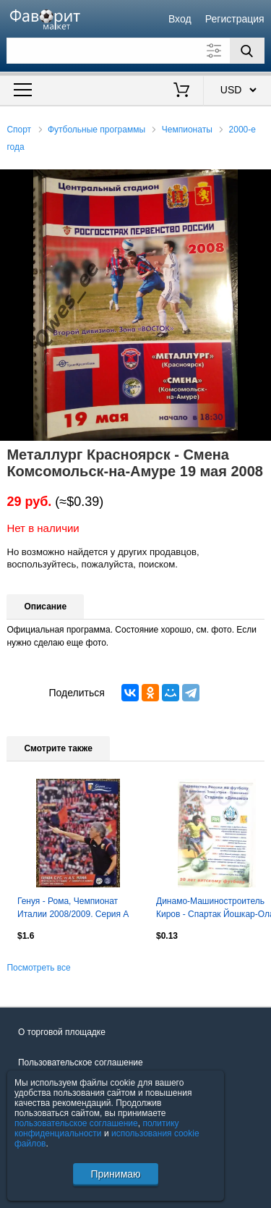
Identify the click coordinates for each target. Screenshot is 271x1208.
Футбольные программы (96, 129)
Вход (180, 19)
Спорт (19, 129)
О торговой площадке (62, 1032)
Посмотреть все (38, 968)
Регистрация (234, 19)
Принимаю (115, 1174)
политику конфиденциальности (96, 1128)
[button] (258, 182)
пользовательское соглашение (76, 1123)
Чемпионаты (187, 129)
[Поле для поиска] (135, 51)
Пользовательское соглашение (80, 1062)
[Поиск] (247, 51)
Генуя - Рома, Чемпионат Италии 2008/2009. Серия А (73, 907)
